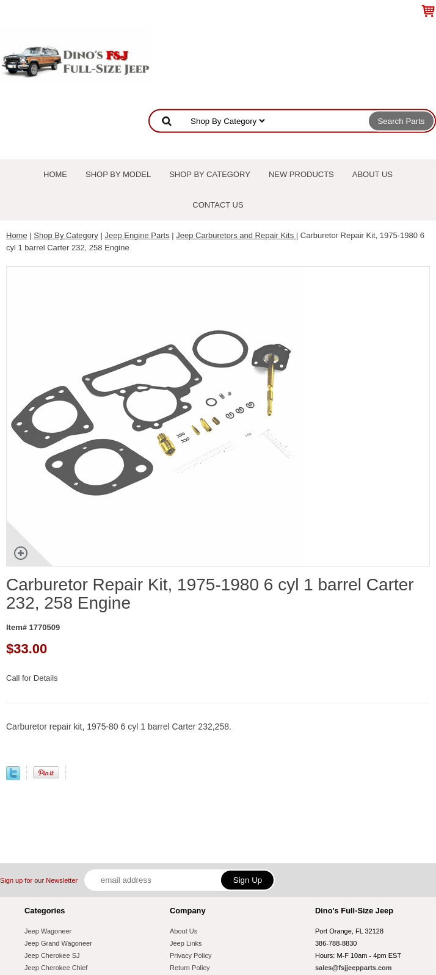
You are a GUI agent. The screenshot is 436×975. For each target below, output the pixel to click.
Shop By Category (209, 174)
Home (55, 174)
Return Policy (189, 967)
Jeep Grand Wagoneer (58, 943)
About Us (372, 174)
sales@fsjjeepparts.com (353, 967)
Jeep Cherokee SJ (52, 955)
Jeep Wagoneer (47, 931)
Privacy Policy (190, 955)
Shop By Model (118, 174)
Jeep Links (186, 943)
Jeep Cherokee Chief (55, 967)
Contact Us (217, 204)
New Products (301, 174)
